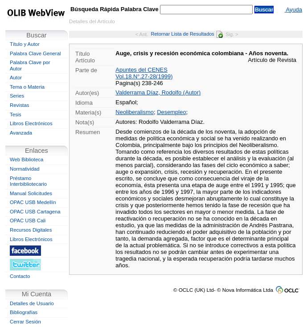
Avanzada (21, 132)
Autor (16, 77)
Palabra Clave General (35, 53)
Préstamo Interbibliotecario (28, 181)
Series (17, 95)
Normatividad (25, 169)
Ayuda (293, 9)
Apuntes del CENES (141, 69)
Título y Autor (25, 44)
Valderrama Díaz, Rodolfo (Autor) (158, 92)
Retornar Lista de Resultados (187, 34)
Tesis (15, 114)
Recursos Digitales (31, 230)
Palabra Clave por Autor (30, 65)
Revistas (19, 105)
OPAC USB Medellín (33, 202)
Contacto (20, 276)
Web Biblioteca (26, 159)
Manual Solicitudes (31, 193)
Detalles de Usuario (32, 303)
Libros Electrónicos (31, 123)
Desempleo (171, 112)
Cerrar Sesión (25, 321)
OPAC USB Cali (27, 220)
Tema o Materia (27, 87)
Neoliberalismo (134, 112)
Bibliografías (23, 312)
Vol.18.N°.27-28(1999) (143, 76)
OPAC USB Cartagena (35, 211)
